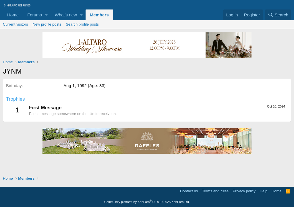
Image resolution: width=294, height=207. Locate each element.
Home (13, 14)
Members (99, 14)
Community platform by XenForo (147, 202)
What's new (66, 14)
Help (264, 191)
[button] (46, 14)
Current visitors (15, 24)
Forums (34, 14)
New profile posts (46, 24)
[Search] (278, 14)
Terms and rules (215, 191)
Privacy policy (244, 191)
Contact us (189, 191)
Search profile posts (82, 24)
